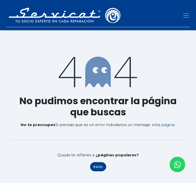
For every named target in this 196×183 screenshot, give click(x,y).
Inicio (98, 166)
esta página (163, 124)
